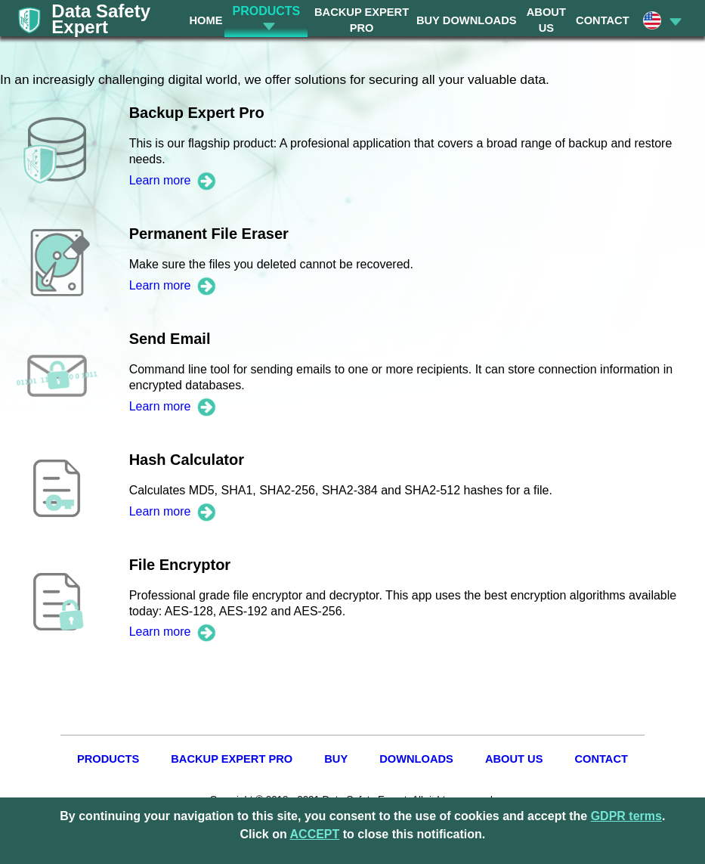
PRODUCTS (108, 759)
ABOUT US (514, 759)
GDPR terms (626, 816)
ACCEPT (315, 834)
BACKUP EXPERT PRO (231, 759)
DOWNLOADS (480, 20)
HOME (205, 20)
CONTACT (602, 20)
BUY (428, 20)
